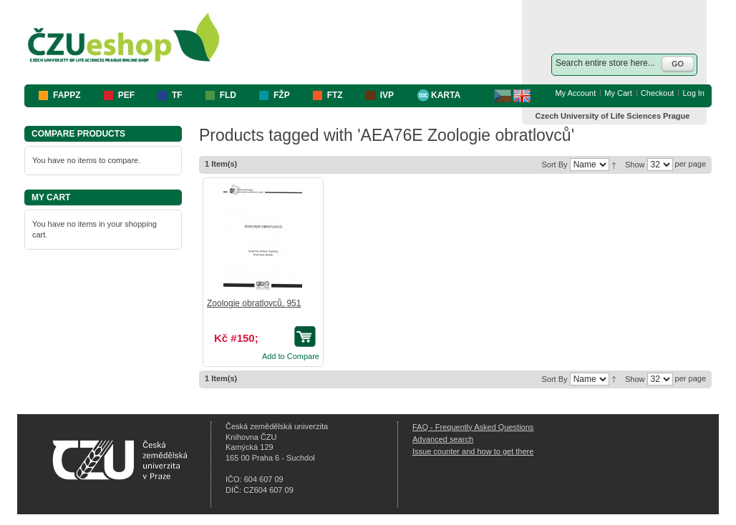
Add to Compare (290, 356)
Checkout (657, 93)
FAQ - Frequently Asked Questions (472, 427)
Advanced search (442, 439)
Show (635, 164)
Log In (693, 93)
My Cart (618, 93)
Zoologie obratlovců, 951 (254, 303)
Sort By (554, 164)
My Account (575, 93)
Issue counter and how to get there (472, 451)
